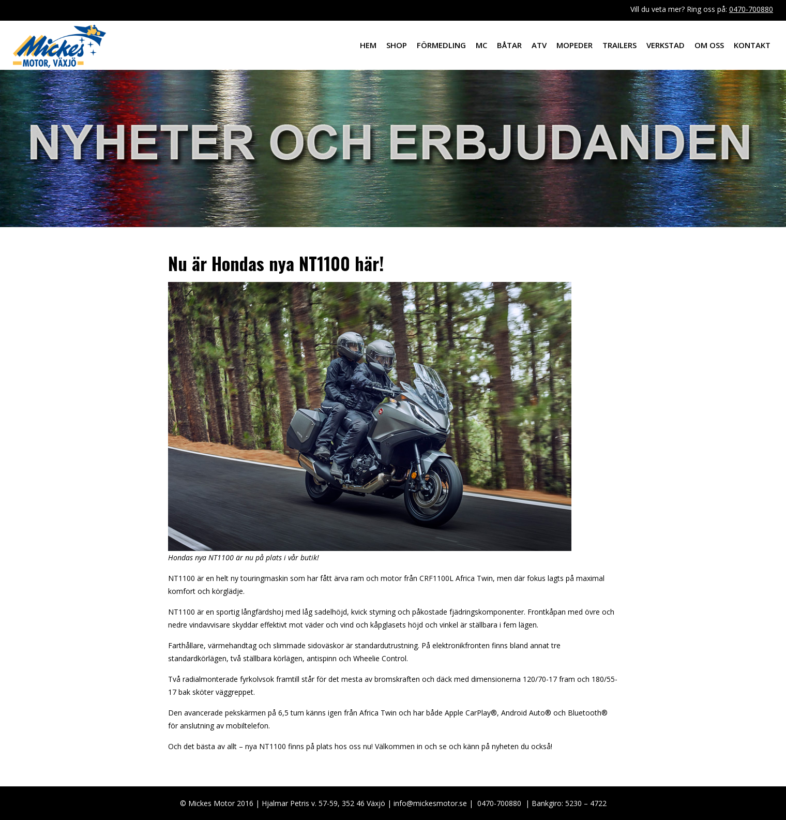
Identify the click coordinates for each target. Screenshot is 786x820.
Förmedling (441, 45)
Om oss (709, 45)
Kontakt (752, 45)
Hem (368, 45)
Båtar (509, 45)
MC (481, 45)
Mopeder (574, 45)
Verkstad (665, 45)
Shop (396, 45)
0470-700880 (751, 9)
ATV (539, 45)
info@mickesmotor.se (430, 803)
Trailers (619, 45)
